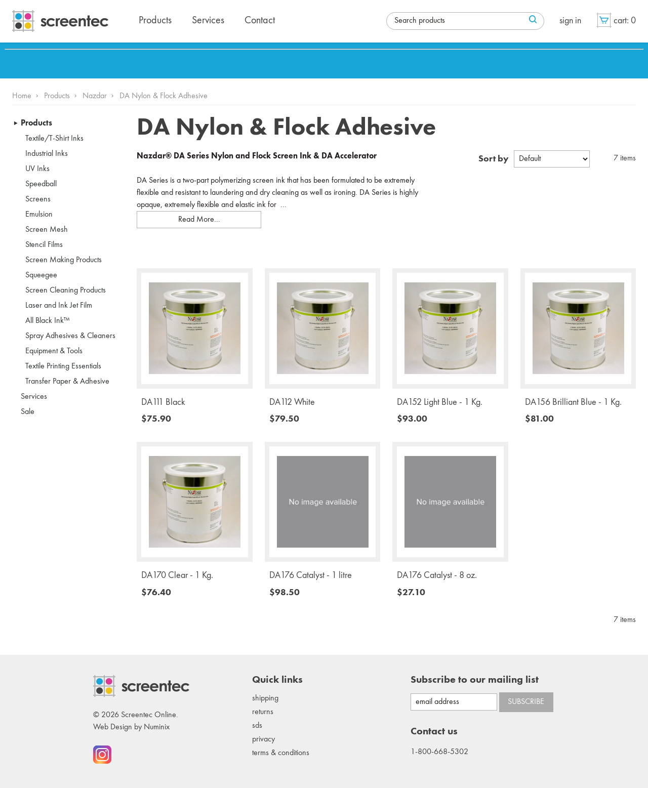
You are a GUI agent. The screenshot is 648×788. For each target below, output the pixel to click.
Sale (27, 412)
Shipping (265, 698)
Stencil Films (44, 245)
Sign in (570, 20)
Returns (262, 712)
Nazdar (95, 96)
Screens (38, 199)
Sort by (493, 158)
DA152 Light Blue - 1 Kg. (439, 402)
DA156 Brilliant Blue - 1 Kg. (573, 402)
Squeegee (41, 275)
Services (34, 397)
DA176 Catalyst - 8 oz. (437, 575)
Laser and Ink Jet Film (58, 306)
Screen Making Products (63, 260)
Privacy (263, 739)
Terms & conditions (280, 753)
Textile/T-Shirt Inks (54, 139)
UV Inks (37, 169)
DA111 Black (163, 402)
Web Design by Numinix (131, 727)
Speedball (41, 184)
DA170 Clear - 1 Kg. (177, 575)
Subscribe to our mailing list (475, 680)
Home (21, 96)
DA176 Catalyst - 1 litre (310, 575)
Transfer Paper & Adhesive (67, 382)
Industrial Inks (46, 154)
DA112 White (292, 402)
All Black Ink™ (47, 321)
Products (57, 96)
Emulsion (39, 215)
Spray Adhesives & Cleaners (70, 336)
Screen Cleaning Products (65, 290)
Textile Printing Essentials (63, 366)
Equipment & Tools (54, 351)
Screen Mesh (46, 230)
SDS (257, 726)
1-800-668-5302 (439, 752)
